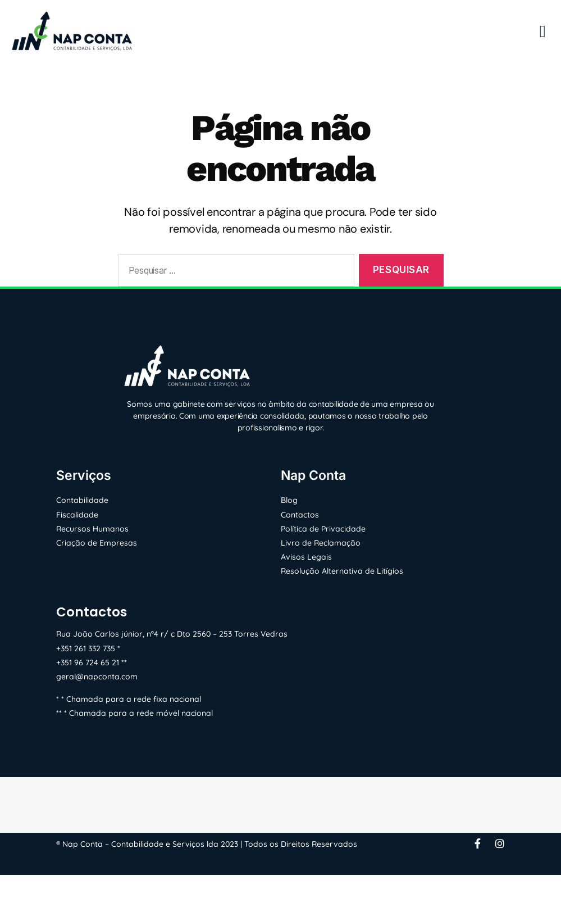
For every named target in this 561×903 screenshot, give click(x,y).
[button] (542, 31)
